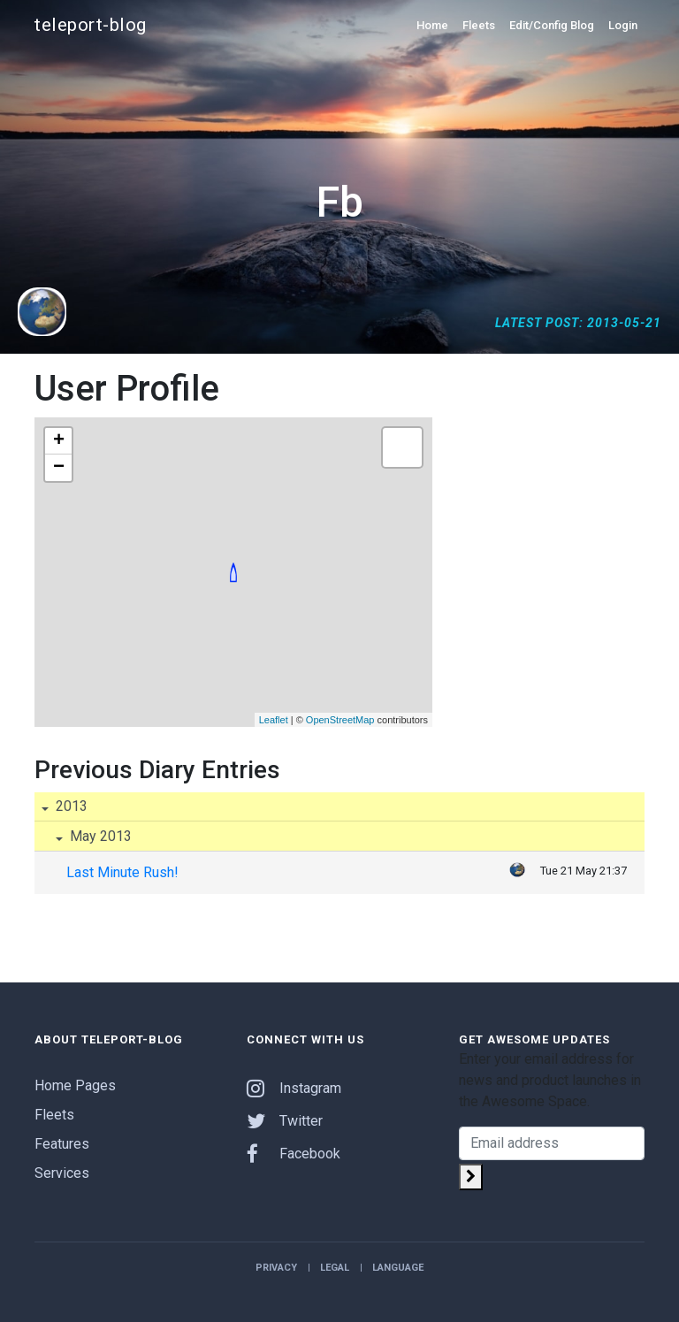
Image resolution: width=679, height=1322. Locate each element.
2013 (70, 806)
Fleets (478, 25)
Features (61, 1143)
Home (432, 25)
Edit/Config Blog (551, 25)
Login (622, 25)
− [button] (59, 468)
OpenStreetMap (340, 719)
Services (61, 1173)
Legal (334, 1267)
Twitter (285, 1121)
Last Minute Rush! (122, 872)
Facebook (293, 1153)
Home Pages (75, 1085)
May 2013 (99, 836)
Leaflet (273, 719)
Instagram (294, 1088)
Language (397, 1267)
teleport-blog (90, 24)
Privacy (276, 1267)
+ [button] (59, 441)
